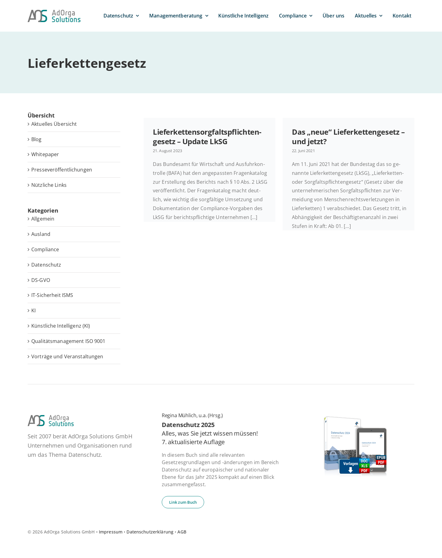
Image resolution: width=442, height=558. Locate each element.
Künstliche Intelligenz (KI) (60, 325)
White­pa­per (45, 154)
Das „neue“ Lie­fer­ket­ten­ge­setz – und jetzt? (348, 136)
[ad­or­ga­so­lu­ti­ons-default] (54, 12)
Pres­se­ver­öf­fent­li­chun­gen (61, 169)
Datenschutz (46, 264)
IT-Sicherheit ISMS (52, 295)
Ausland (40, 234)
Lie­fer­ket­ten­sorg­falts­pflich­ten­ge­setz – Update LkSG (207, 136)
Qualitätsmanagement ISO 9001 (68, 341)
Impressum (110, 532)
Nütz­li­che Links (49, 185)
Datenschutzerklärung (149, 532)
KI (33, 310)
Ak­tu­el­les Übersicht (54, 124)
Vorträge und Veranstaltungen (67, 356)
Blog (36, 139)
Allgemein (42, 218)
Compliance (45, 249)
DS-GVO (40, 280)
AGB (181, 532)
